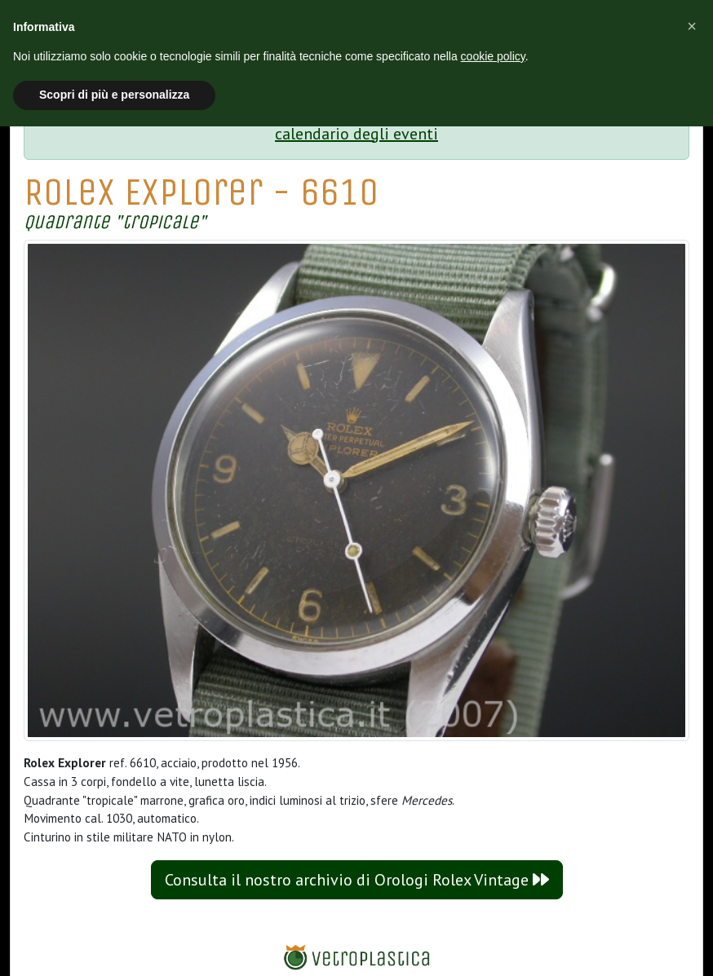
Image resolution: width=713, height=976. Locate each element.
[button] (692, 26)
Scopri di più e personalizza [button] (114, 94)
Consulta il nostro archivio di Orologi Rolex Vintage (357, 879)
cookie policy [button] (493, 56)
